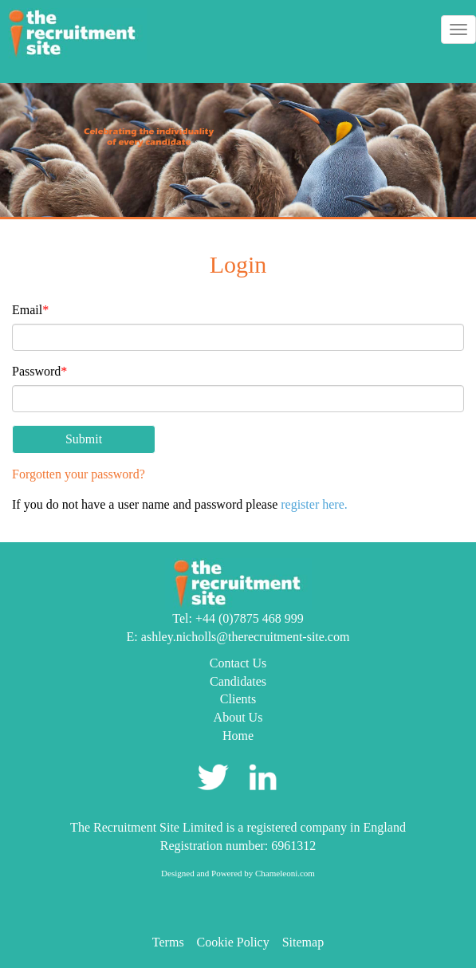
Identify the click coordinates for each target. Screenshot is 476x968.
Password (39, 371)
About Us (238, 717)
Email (30, 310)
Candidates (238, 681)
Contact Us (238, 663)
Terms (168, 942)
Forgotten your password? (78, 474)
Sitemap (303, 942)
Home (238, 735)
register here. (314, 504)
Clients (238, 699)
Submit (83, 439)
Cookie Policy (233, 942)
